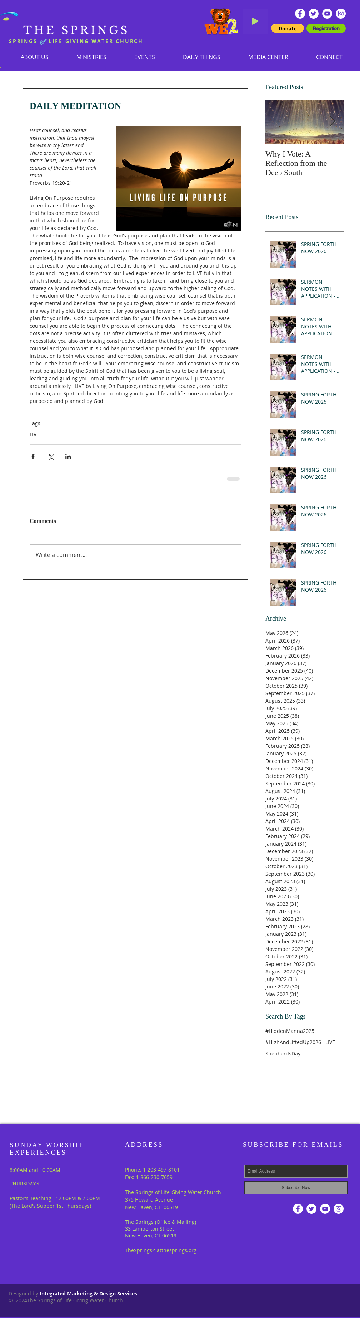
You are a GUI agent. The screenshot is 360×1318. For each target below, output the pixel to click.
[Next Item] (332, 121)
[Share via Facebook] (33, 456)
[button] (91, 57)
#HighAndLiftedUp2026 (293, 1042)
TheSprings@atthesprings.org (160, 1250)
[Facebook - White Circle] (300, 14)
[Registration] (326, 28)
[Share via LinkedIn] (68, 456)
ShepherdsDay (282, 1053)
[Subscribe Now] (296, 1187)
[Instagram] (341, 14)
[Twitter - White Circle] (314, 14)
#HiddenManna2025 (289, 1031)
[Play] (255, 21)
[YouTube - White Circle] (327, 14)
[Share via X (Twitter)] (50, 456)
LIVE (34, 434)
